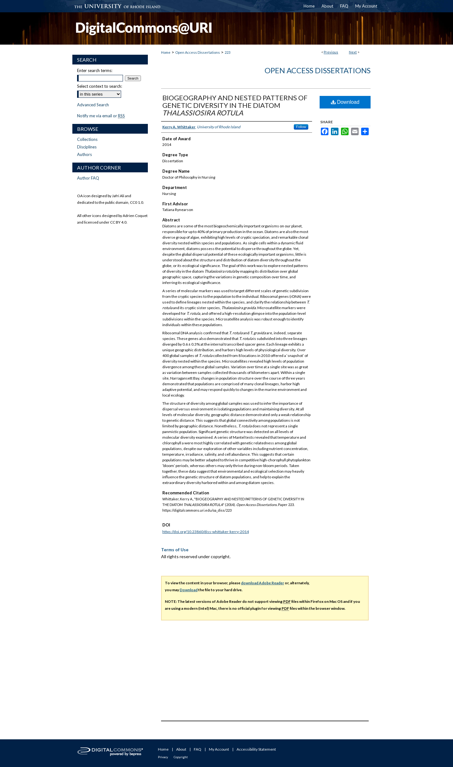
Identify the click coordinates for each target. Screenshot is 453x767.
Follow (301, 127)
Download (345, 102)
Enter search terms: (94, 70)
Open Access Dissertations (197, 52)
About (181, 749)
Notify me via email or (101, 115)
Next (353, 52)
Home (166, 52)
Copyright (181, 757)
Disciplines (87, 146)
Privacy (163, 757)
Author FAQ (88, 178)
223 (227, 52)
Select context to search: (99, 86)
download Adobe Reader (262, 583)
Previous (331, 52)
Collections (87, 139)
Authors (84, 154)
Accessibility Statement (256, 749)
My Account (219, 749)
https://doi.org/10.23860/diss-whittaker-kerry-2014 (205, 531)
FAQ (197, 749)
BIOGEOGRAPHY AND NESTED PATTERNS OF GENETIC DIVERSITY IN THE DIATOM (234, 105)
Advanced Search (93, 104)
